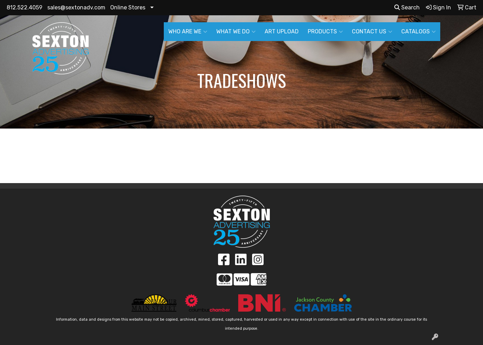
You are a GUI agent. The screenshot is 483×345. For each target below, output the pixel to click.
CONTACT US (372, 31)
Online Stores (127, 7)
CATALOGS (418, 31)
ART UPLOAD (282, 31)
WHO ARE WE (187, 31)
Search (407, 7)
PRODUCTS (325, 31)
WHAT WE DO (236, 31)
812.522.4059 (24, 7)
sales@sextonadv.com (76, 7)
